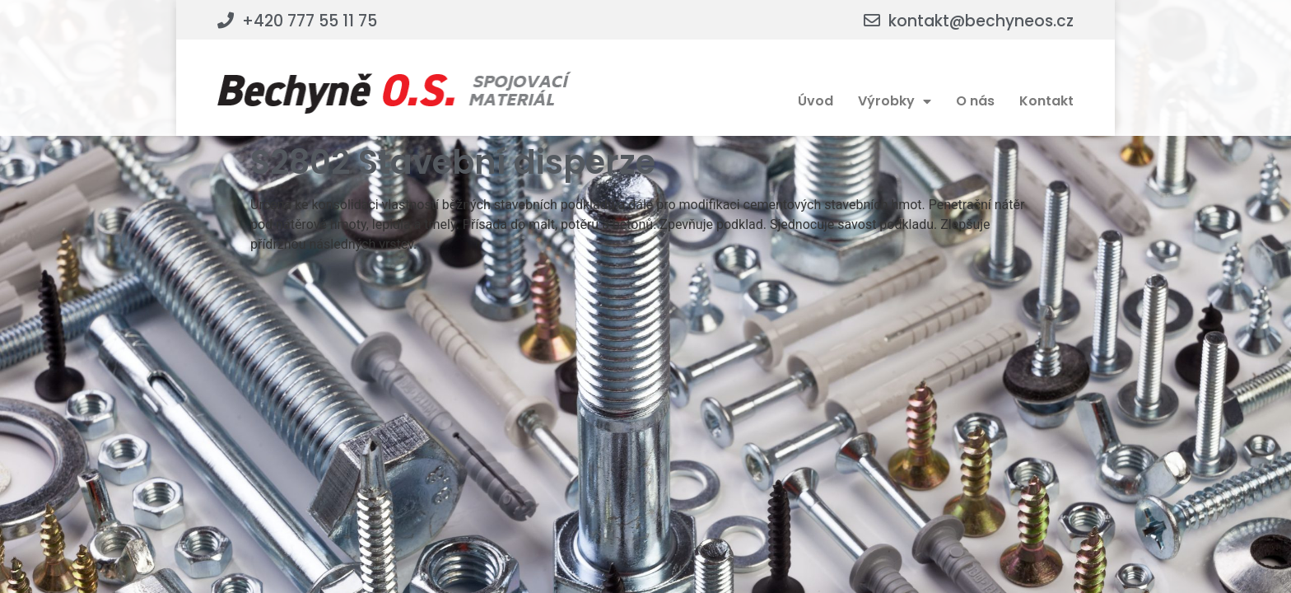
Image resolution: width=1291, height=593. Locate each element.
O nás (975, 100)
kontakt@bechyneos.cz (981, 21)
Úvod (815, 100)
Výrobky (894, 101)
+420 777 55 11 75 (309, 21)
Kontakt (1046, 100)
